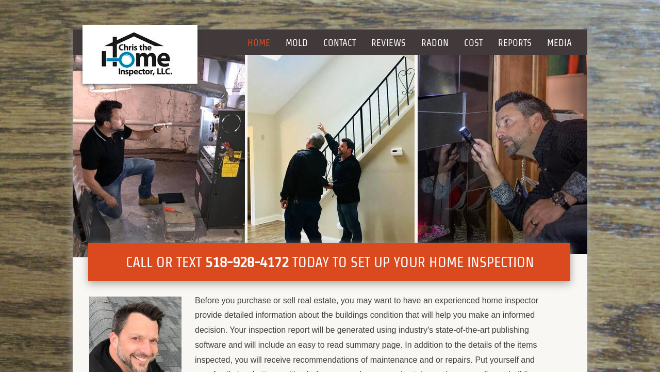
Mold (297, 43)
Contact (339, 43)
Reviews (388, 43)
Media (559, 43)
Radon (435, 43)
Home (259, 43)
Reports (515, 43)
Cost (473, 43)
